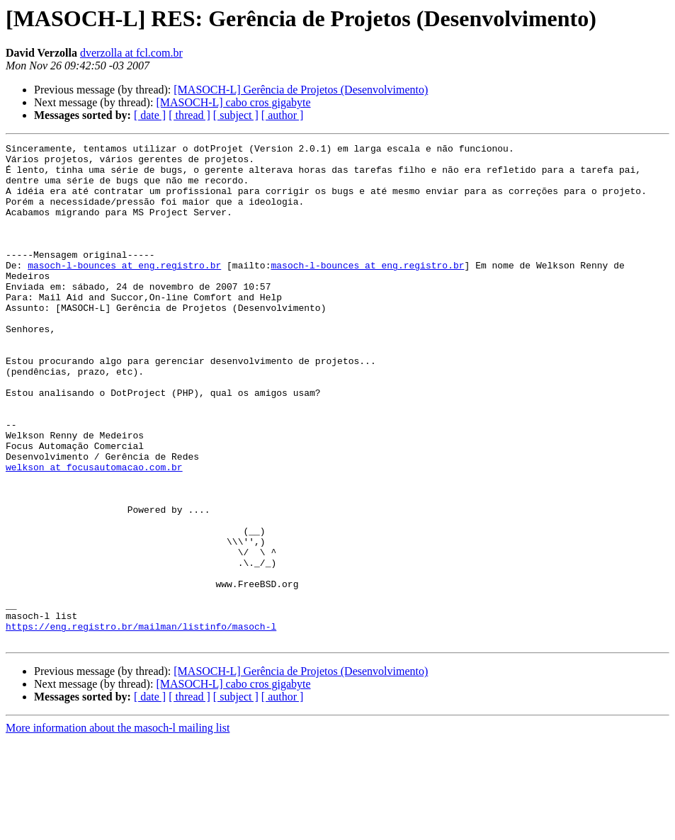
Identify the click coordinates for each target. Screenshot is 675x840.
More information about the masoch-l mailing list (117, 828)
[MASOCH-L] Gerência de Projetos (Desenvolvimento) (301, 90)
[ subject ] (236, 115)
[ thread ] (189, 115)
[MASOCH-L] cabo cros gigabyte (233, 102)
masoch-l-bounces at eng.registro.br (124, 290)
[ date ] (150, 115)
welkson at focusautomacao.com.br (94, 532)
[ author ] (282, 115)
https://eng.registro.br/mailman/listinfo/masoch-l (141, 723)
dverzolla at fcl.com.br (131, 53)
